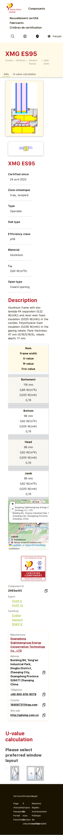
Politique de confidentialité (34, 819)
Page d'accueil (15, 805)
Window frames (33, 62)
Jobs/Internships (24, 823)
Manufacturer (17, 634)
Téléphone (16, 690)
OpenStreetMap (35, 545)
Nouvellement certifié (24, 18)
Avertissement (34, 811)
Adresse (14, 656)
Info (6, 74)
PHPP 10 (15, 605)
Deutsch (15, 620)
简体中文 (15, 624)
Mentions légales (34, 805)
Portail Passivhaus (15, 817)
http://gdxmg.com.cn (24, 715)
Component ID (16, 586)
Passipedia (15, 811)
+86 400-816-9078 (23, 694)
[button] (12, 504)
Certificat (13, 611)
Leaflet (15, 545)
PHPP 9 (15, 601)
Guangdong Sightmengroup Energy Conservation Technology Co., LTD (27, 644)
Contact (24, 819)
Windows (20, 60)
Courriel (14, 700)
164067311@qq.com (23, 704)
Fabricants (17, 23)
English (14, 615)
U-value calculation (24, 74)
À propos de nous (24, 809)
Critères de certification (26, 27)
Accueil (9, 60)
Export (11, 596)
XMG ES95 (46, 62)
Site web (15, 710)
